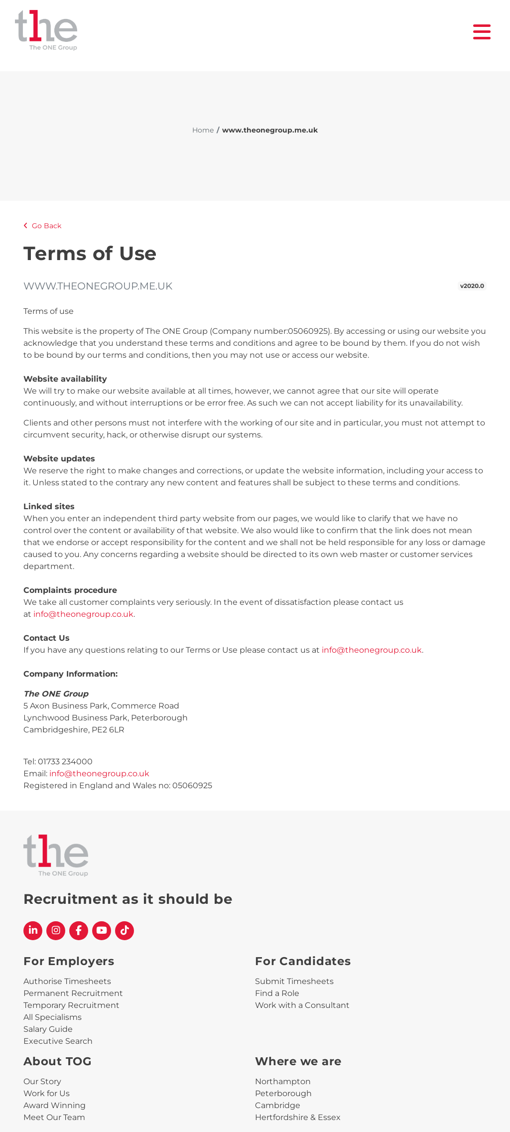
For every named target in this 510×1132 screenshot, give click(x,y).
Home (203, 130)
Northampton (283, 1081)
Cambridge (277, 1105)
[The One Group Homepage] (244, 31)
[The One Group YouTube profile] (101, 930)
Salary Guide (48, 1029)
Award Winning (54, 1105)
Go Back (42, 225)
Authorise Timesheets (67, 981)
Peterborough (283, 1093)
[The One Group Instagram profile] (55, 930)
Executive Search (58, 1041)
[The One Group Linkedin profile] (32, 930)
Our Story (42, 1081)
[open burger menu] (482, 32)
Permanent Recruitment (73, 993)
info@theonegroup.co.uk (83, 614)
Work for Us (46, 1093)
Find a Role (277, 993)
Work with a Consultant (302, 1005)
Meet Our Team (54, 1117)
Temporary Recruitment (71, 1005)
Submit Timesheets (294, 981)
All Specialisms (52, 1017)
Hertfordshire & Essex (298, 1117)
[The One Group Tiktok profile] (124, 930)
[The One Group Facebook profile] (78, 930)
